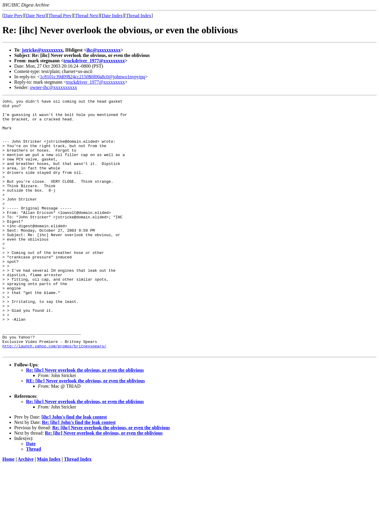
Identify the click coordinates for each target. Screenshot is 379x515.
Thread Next (87, 15)
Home (8, 509)
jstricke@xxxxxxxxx (42, 50)
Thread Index (138, 15)
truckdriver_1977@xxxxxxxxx (94, 60)
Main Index (49, 509)
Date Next (35, 15)
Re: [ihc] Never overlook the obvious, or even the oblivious (85, 420)
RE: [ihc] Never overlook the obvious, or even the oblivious (85, 431)
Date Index (112, 15)
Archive (26, 509)
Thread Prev (60, 15)
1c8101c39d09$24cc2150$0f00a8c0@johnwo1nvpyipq (92, 76)
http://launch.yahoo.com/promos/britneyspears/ (54, 395)
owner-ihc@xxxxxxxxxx (53, 87)
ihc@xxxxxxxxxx (103, 50)
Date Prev (13, 15)
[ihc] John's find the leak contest (74, 467)
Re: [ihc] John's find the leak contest (79, 473)
